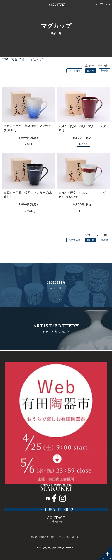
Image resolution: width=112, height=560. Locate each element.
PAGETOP (107, 558)
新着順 (104, 70)
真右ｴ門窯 (18, 59)
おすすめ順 (74, 70)
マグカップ (35, 59)
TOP (5, 59)
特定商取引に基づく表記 (43, 537)
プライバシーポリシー (70, 537)
